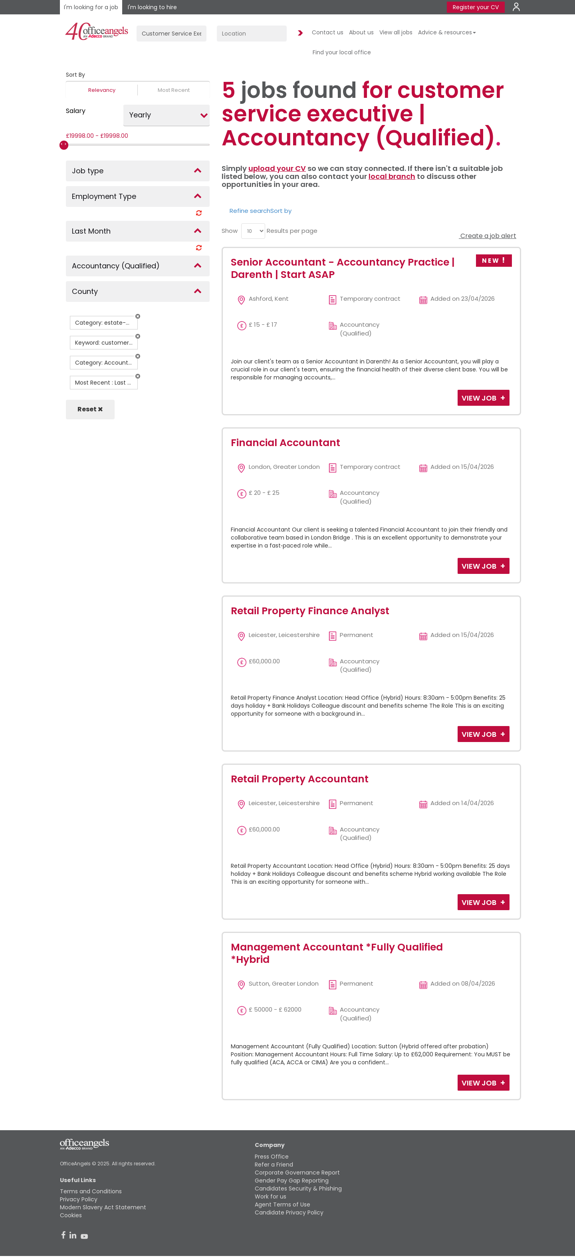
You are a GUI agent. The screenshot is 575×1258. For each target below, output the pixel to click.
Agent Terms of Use (282, 1204)
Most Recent (174, 90)
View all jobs (395, 32)
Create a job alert (487, 235)
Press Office (272, 1157)
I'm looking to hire (152, 7)
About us (361, 32)
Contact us (327, 32)
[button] (138, 316)
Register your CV (476, 7)
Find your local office (342, 52)
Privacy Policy (78, 1199)
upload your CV (277, 168)
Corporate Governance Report (297, 1173)
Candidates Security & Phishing (298, 1189)
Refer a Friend (274, 1165)
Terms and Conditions (91, 1191)
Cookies (71, 1215)
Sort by (280, 210)
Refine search (250, 210)
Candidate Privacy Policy (289, 1212)
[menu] (253, 231)
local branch (392, 176)
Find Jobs (299, 33)
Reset (90, 409)
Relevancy (101, 90)
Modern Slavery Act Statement (103, 1207)
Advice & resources (447, 32)
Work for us (270, 1196)
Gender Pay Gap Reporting (292, 1181)
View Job (480, 398)
